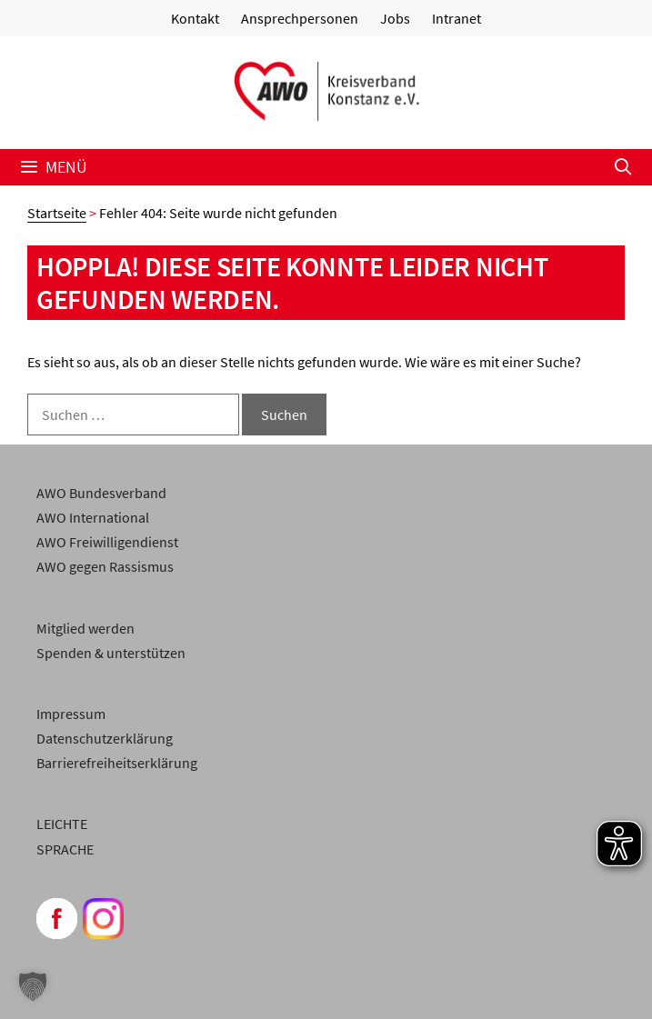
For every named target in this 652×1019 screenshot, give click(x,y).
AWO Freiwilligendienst (107, 542)
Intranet (456, 18)
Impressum (70, 713)
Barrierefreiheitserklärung (116, 763)
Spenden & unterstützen (111, 653)
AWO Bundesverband (101, 493)
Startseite (56, 213)
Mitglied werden (85, 628)
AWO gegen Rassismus (105, 566)
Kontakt (195, 18)
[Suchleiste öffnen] (623, 167)
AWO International (92, 517)
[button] (32, 986)
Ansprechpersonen (299, 18)
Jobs (395, 18)
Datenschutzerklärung (104, 738)
